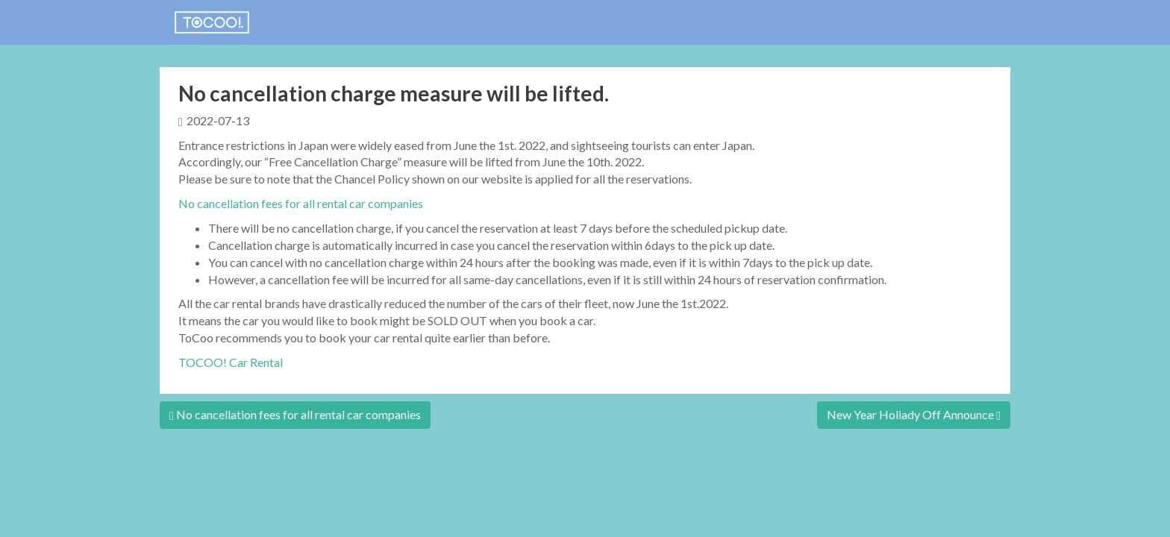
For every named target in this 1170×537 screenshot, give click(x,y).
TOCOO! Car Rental (230, 362)
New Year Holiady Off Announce (914, 414)
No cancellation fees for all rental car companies (300, 203)
